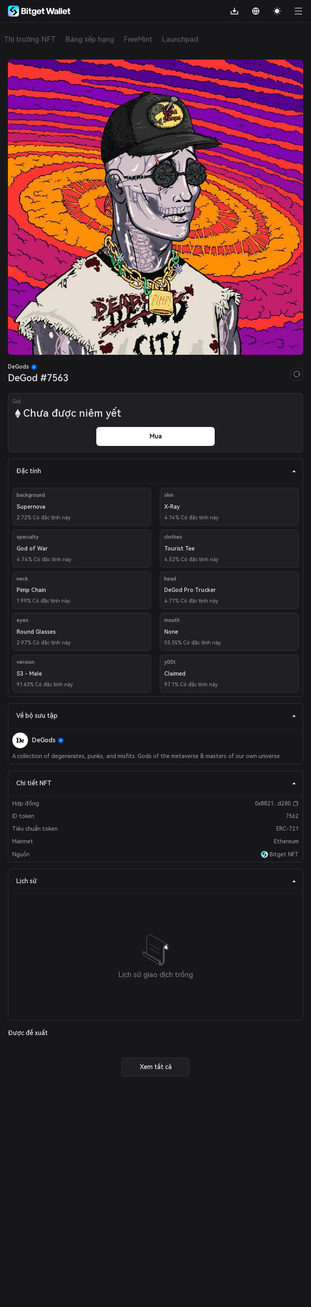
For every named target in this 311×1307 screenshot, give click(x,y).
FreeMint (138, 39)
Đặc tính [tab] (156, 471)
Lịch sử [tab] (156, 881)
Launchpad (180, 39)
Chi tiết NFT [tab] (156, 783)
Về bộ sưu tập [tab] (156, 715)
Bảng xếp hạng (89, 39)
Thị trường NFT (30, 39)
